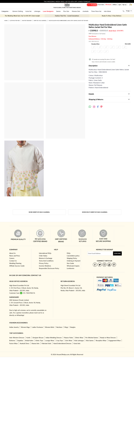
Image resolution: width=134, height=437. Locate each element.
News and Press (14, 256)
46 (118, 47)
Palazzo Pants (68, 337)
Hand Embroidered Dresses (62, 343)
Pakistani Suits (46, 343)
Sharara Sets (76, 11)
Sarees (58, 11)
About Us (12, 253)
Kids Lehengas (79, 340)
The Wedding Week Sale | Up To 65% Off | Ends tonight (22, 16)
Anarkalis (86, 11)
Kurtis (28, 337)
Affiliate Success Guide (16, 266)
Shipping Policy (72, 258)
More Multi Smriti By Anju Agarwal (94, 212)
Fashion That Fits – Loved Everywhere (67, 16)
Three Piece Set (96, 11)
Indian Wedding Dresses (54, 337)
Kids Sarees (90, 340)
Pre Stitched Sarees (91, 337)
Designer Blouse (38, 337)
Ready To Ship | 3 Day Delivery (111, 16)
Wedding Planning (15, 263)
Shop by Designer (26, 20)
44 (112, 47)
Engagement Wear (114, 340)
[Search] (123, 11)
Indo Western (108, 11)
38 (93, 47)
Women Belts (49, 327)
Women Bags (25, 327)
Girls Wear (68, 340)
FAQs (68, 253)
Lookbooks (70, 268)
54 (106, 51)
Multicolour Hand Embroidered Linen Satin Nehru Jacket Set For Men (68, 20)
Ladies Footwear (37, 327)
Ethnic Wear (79, 337)
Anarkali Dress (24, 343)
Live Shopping (92, 4)
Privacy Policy (43, 263)
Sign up (124, 4)
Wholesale (108, 4)
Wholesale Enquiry (73, 266)
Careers (11, 258)
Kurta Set (28, 11)
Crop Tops (59, 340)
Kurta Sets (77, 343)
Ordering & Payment (73, 261)
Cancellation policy (73, 256)
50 (93, 51)
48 (124, 47)
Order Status (43, 256)
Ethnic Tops (39, 340)
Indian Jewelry (14, 327)
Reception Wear (101, 340)
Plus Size (66, 11)
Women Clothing (17, 11)
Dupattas (20, 340)
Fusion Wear (13, 343)
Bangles (73, 327)
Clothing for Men (15, 20)
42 (106, 47)
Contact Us (13, 261)
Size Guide (128, 43)
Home (5, 20)
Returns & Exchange (45, 258)
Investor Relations (45, 266)
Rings (66, 327)
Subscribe (117, 253)
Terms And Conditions (46, 261)
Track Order (101, 4)
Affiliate (115, 4)
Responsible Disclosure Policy (49, 268)
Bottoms (12, 340)
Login (119, 4)
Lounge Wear (49, 340)
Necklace (59, 327)
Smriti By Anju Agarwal (40, 20)
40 (100, 47)
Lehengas (37, 11)
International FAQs (45, 253)
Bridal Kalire (29, 340)
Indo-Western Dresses (16, 337)
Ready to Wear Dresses (108, 337)
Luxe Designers (48, 11)
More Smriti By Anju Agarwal (39, 212)
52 (100, 51)
